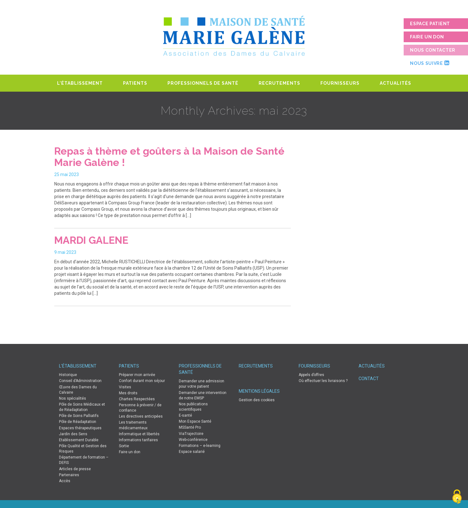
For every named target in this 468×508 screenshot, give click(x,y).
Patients (135, 83)
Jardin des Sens (73, 434)
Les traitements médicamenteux (133, 425)
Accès (64, 481)
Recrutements (279, 83)
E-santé (185, 415)
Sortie (124, 446)
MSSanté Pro (190, 427)
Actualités (395, 83)
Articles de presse (75, 469)
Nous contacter (432, 50)
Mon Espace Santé (195, 421)
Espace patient (430, 23)
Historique (68, 375)
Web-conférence (193, 439)
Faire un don (427, 36)
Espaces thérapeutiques (80, 428)
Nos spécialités (72, 398)
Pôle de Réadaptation (77, 422)
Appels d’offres (311, 375)
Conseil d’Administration (80, 381)
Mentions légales (259, 391)
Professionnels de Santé (202, 83)
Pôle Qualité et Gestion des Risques (83, 449)
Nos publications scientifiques (193, 407)
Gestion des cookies (257, 400)
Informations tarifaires (138, 440)
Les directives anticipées (141, 416)
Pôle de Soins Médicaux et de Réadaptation (82, 407)
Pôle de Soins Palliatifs (79, 416)
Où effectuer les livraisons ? (323, 381)
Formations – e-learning (199, 445)
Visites (125, 387)
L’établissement (80, 83)
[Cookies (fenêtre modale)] (457, 497)
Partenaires (69, 475)
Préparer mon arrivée (137, 375)
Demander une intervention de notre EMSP (202, 395)
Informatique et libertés (139, 434)
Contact (369, 378)
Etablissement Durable (78, 440)
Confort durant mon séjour (142, 381)
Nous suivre (429, 63)
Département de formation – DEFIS (83, 460)
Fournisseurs (340, 83)
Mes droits (128, 393)
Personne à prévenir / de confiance (140, 408)
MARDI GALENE (91, 240)
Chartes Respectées (137, 399)
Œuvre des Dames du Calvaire (78, 390)
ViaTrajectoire (191, 433)
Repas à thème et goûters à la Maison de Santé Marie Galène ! (169, 156)
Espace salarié (192, 451)
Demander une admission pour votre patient (201, 384)
